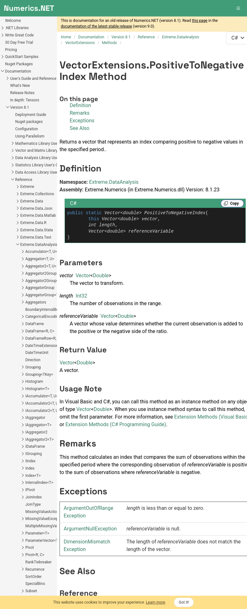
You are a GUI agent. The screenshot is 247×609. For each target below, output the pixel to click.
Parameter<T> (37, 533)
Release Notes (22, 93)
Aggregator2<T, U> (40, 266)
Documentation (18, 71)
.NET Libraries (17, 28)
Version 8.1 (19, 107)
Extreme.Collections (37, 194)
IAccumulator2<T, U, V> (44, 410)
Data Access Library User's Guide (43, 172)
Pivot (29, 547)
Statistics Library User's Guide (40, 165)
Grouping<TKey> (39, 374)
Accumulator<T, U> (41, 251)
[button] (239, 8)
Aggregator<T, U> (39, 259)
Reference (23, 179)
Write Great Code (19, 35)
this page (199, 20)
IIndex (30, 461)
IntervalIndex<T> (39, 482)
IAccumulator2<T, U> (42, 403)
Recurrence (34, 569)
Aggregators (35, 302)
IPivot (30, 490)
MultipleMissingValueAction (49, 526)
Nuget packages (29, 121)
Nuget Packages (19, 64)
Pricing (11, 50)
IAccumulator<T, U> (41, 396)
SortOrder (33, 576)
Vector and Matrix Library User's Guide (47, 150)
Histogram (34, 381)
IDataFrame (35, 446)
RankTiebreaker (38, 562)
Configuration (26, 129)
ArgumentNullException (90, 529)
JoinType (33, 504)
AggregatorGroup (39, 287)
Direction (33, 360)
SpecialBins (35, 583)
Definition (80, 105)
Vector (83, 275)
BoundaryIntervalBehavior (47, 309)
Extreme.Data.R (33, 223)
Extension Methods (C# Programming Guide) (116, 424)
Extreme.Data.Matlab (38, 215)
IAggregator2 (36, 432)
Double (101, 275)
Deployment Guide (30, 114)
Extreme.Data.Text (35, 237)
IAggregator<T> (38, 425)
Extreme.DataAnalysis (38, 244)
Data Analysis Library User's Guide (44, 158)
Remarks (80, 113)
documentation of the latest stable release (96, 26)
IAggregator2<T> (39, 439)
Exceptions (82, 121)
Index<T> (33, 475)
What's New (20, 85)
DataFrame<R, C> (39, 331)
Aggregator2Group (41, 273)
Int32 (81, 296)
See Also (79, 128)
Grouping (33, 367)
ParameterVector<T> (42, 540)
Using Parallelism (29, 136)
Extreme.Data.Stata (36, 230)
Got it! (184, 602)
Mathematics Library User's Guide (43, 143)
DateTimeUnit (36, 352)
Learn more (155, 602)
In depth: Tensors (24, 100)
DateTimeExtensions (42, 345)
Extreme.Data (31, 201)
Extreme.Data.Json (36, 208)
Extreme (27, 186)
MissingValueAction (42, 512)
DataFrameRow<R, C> (43, 338)
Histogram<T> (37, 389)
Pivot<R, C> (34, 555)
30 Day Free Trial (19, 42)
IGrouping (33, 454)
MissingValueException (45, 518)
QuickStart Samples (21, 56)
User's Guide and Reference (33, 78)
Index (30, 468)
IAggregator (35, 417)
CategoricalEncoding (42, 316)
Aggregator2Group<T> (44, 281)
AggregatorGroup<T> (42, 295)
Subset (31, 591)
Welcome (13, 20)
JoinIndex (33, 497)
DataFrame (34, 324)
